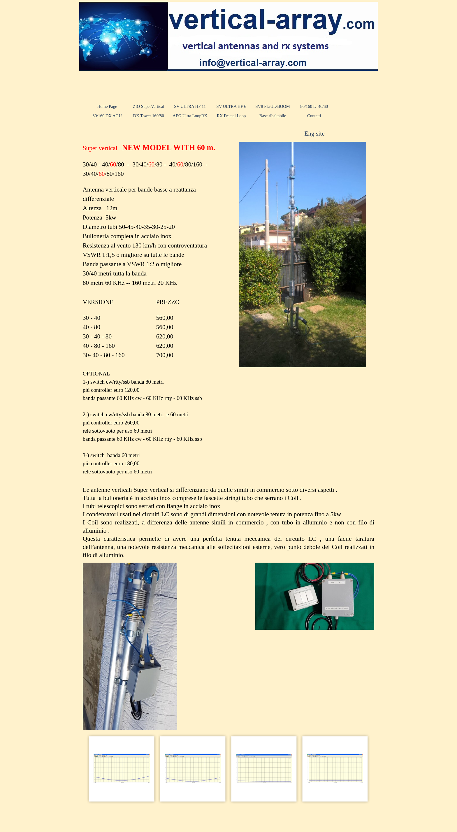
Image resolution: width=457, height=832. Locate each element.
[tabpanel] (327, 133)
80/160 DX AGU (107, 115)
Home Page (107, 106)
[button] (121, 768)
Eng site (314, 133)
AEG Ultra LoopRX (190, 115)
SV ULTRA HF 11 (190, 106)
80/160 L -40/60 (314, 106)
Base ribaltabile (272, 115)
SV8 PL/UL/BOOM (272, 106)
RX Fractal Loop (231, 115)
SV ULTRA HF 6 (231, 106)
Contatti (314, 115)
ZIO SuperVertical (148, 106)
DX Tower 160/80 (148, 115)
